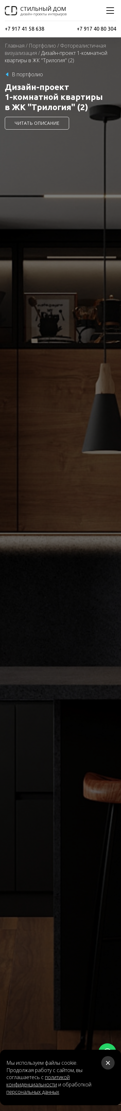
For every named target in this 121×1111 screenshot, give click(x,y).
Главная (15, 45)
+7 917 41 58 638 (24, 29)
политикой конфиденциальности (38, 1081)
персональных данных (32, 1091)
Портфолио (42, 45)
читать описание (37, 123)
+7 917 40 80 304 (96, 29)
